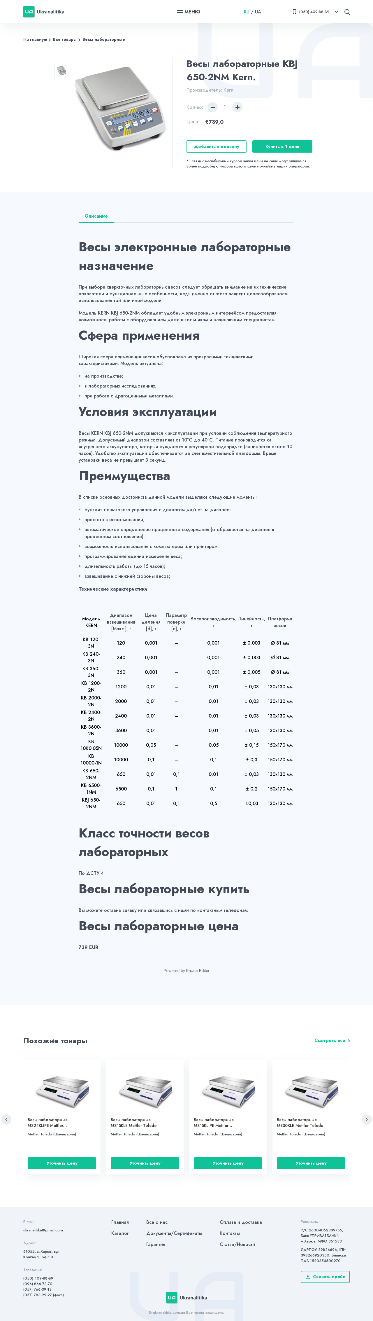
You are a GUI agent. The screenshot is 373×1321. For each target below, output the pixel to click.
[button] (6, 1119)
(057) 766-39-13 (37, 1289)
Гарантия (155, 1244)
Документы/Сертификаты (174, 1233)
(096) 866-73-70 (37, 1284)
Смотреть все (329, 1040)
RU (246, 11)
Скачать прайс (325, 1276)
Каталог (120, 1233)
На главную (35, 39)
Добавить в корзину (216, 146)
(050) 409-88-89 (38, 1278)
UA (258, 11)
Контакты (230, 1233)
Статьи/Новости (237, 1244)
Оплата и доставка (241, 1222)
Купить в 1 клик (282, 146)
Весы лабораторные (103, 39)
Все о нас (157, 1222)
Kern (228, 90)
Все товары (65, 39)
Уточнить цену (62, 1163)
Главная (120, 1222)
